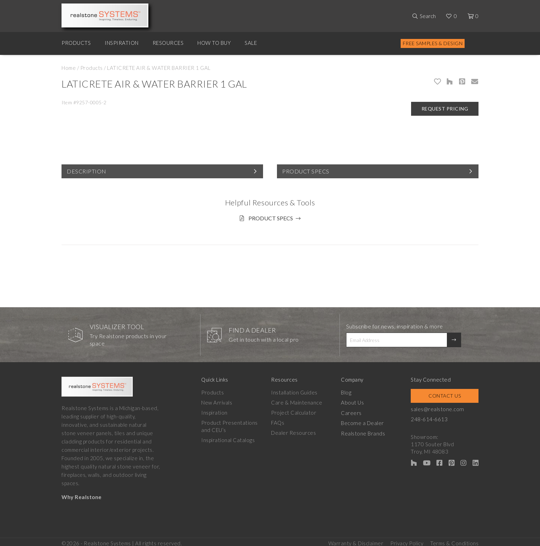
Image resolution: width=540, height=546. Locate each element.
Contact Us (446, 393)
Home (69, 68)
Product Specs (305, 171)
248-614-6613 (433, 417)
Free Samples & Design (433, 43)
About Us (354, 400)
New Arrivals (216, 400)
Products (76, 43)
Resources (168, 43)
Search (428, 16)
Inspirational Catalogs (228, 437)
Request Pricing (445, 109)
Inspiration (122, 43)
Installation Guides (295, 390)
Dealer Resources (294, 430)
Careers (353, 410)
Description (86, 171)
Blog (348, 390)
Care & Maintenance (298, 400)
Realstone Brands (365, 430)
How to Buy (214, 43)
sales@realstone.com (441, 407)
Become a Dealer (364, 420)
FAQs (279, 420)
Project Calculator (295, 410)
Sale (251, 43)
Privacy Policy (406, 539)
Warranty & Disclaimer (356, 539)
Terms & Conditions (454, 539)
